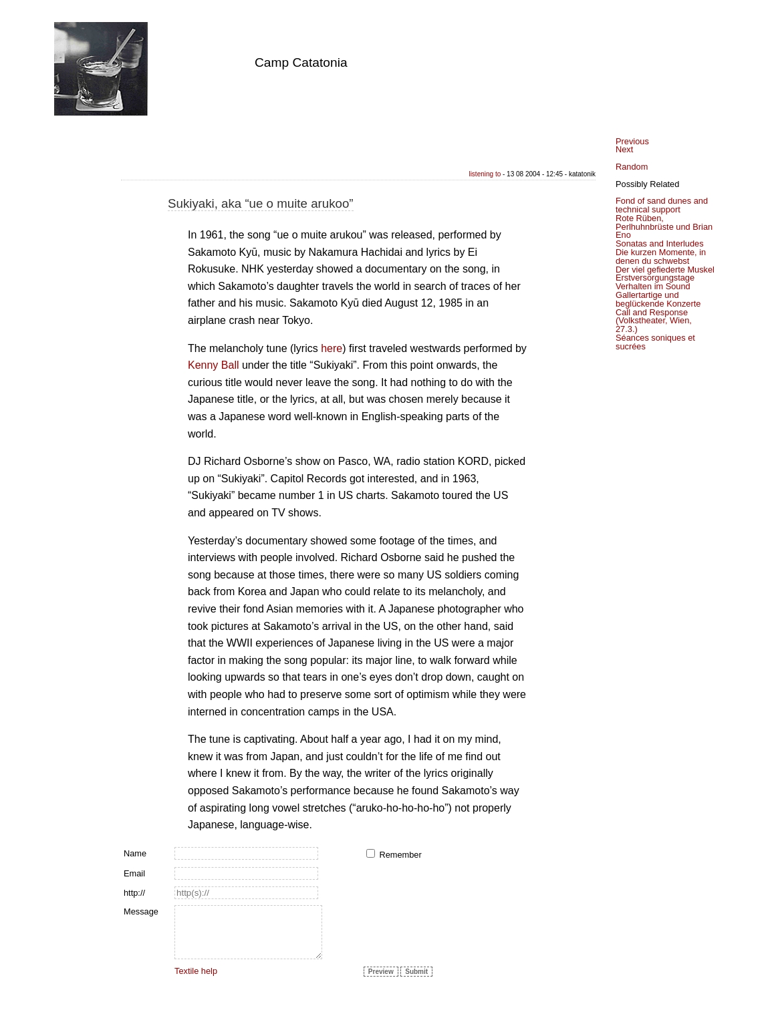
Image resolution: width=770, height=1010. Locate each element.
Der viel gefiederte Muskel (665, 270)
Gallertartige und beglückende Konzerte (658, 299)
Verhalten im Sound (653, 286)
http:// (134, 893)
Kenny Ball (213, 365)
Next (624, 149)
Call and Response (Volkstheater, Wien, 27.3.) (654, 321)
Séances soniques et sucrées (655, 342)
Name (135, 853)
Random (632, 167)
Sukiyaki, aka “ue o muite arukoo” (261, 203)
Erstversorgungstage (655, 278)
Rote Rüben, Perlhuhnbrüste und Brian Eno (664, 226)
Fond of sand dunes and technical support (662, 205)
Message (141, 911)
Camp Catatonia (301, 62)
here (331, 348)
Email (134, 873)
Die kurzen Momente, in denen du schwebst (661, 256)
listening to (485, 174)
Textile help (195, 971)
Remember (400, 855)
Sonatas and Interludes (660, 243)
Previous (632, 141)
